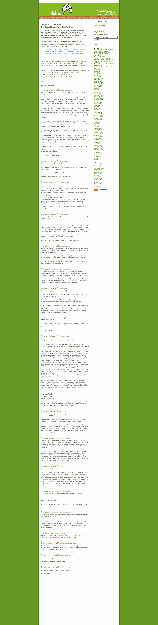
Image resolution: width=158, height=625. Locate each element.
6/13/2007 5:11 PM (50, 533)
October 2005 (98, 79)
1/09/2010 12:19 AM (51, 543)
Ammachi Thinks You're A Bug (103, 59)
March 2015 (97, 185)
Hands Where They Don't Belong (56, 77)
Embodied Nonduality (100, 34)
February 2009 (98, 136)
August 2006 (97, 94)
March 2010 (97, 155)
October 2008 (98, 131)
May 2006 (96, 89)
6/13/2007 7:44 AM (50, 512)
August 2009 (97, 145)
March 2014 (97, 184)
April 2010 (97, 156)
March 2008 (97, 121)
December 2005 (98, 82)
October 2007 (98, 114)
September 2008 (99, 129)
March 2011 (97, 165)
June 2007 (97, 108)
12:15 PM (58, 80)
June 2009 (97, 142)
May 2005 (96, 72)
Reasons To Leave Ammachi (102, 58)
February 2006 (98, 85)
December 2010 (98, 164)
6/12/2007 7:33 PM (50, 491)
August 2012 (97, 176)
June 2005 (97, 74)
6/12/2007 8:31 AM (50, 438)
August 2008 (97, 128)
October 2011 (98, 169)
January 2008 (98, 118)
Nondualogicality (99, 31)
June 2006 (97, 91)
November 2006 (98, 98)
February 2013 (98, 178)
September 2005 (99, 78)
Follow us (97, 25)
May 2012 (96, 175)
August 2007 (97, 111)
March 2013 (97, 179)
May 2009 (96, 141)
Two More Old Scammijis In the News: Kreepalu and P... (103, 50)
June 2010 (97, 159)
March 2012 (97, 174)
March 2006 (97, 86)
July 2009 (97, 144)
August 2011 (97, 166)
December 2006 (98, 99)
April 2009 (97, 139)
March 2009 (97, 138)
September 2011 (99, 168)
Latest (96, 45)
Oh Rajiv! (97, 62)
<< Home (44, 622)
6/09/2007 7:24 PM (50, 161)
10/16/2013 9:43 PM (51, 555)
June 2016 (97, 186)
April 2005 (97, 71)
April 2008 (97, 122)
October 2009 (98, 148)
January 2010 (98, 152)
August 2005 (97, 76)
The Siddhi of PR (71, 77)
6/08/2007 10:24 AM (51, 90)
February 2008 (98, 119)
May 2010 (96, 158)
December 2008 (98, 134)
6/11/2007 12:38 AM (51, 246)
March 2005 (97, 69)
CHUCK (61, 411)
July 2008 (97, 126)
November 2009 (98, 149)
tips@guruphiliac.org (100, 22)
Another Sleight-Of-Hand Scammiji (104, 56)
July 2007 (97, 109)
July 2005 (97, 75)
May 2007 (96, 106)
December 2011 (98, 172)
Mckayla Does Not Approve (102, 61)
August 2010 (97, 162)
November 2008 (98, 132)
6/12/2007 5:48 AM (50, 336)
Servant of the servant (66, 543)
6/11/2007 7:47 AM (50, 269)
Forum (112, 27)
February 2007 (98, 102)
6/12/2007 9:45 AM (50, 466)
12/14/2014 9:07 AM (51, 567)
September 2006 (99, 95)
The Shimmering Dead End (102, 32)
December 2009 (98, 151)
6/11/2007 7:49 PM (50, 288)
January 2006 (98, 84)
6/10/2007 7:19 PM (50, 214)
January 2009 (98, 135)
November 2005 (98, 81)
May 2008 (96, 124)
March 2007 (97, 104)
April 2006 (97, 88)
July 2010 (97, 161)
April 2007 (97, 105)
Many (64, 65)
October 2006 (98, 96)
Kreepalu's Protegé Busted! (102, 52)
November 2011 (98, 171)
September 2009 (99, 146)
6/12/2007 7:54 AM (50, 411)
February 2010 (98, 154)
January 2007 (98, 101)
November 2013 (98, 182)
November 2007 (98, 115)
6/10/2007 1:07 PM (50, 182)
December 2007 (98, 116)
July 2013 (97, 181)
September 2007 (99, 112)
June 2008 (97, 125)
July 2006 (97, 92)
